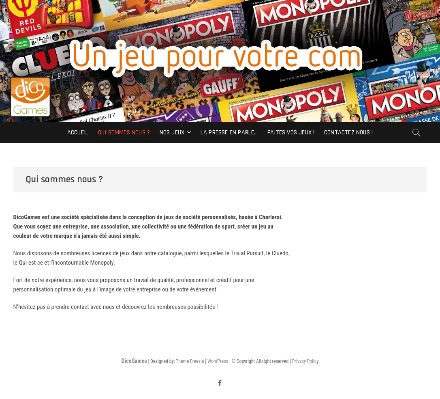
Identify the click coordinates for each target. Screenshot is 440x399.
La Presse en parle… (229, 132)
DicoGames (134, 361)
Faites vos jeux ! (290, 132)
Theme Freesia (190, 361)
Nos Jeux (172, 132)
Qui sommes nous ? (124, 132)
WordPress (217, 361)
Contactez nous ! (348, 132)
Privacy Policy (305, 361)
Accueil (77, 132)
